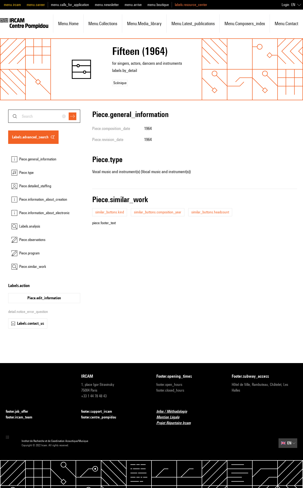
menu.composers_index (244, 23)
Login (285, 4)
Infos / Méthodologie (174, 411)
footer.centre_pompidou (101, 417)
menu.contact (286, 23)
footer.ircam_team (22, 417)
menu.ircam (12, 4)
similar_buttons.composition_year (157, 212)
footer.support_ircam (99, 411)
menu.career (36, 4)
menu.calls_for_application (70, 4)
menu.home (68, 23)
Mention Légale (170, 417)
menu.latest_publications (193, 23)
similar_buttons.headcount (210, 212)
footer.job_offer (20, 411)
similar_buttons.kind (109, 212)
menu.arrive (133, 4)
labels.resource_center (191, 4)
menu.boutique (158, 4)
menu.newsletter (107, 4)
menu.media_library (144, 23)
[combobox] (44, 116)
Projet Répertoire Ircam (176, 423)
